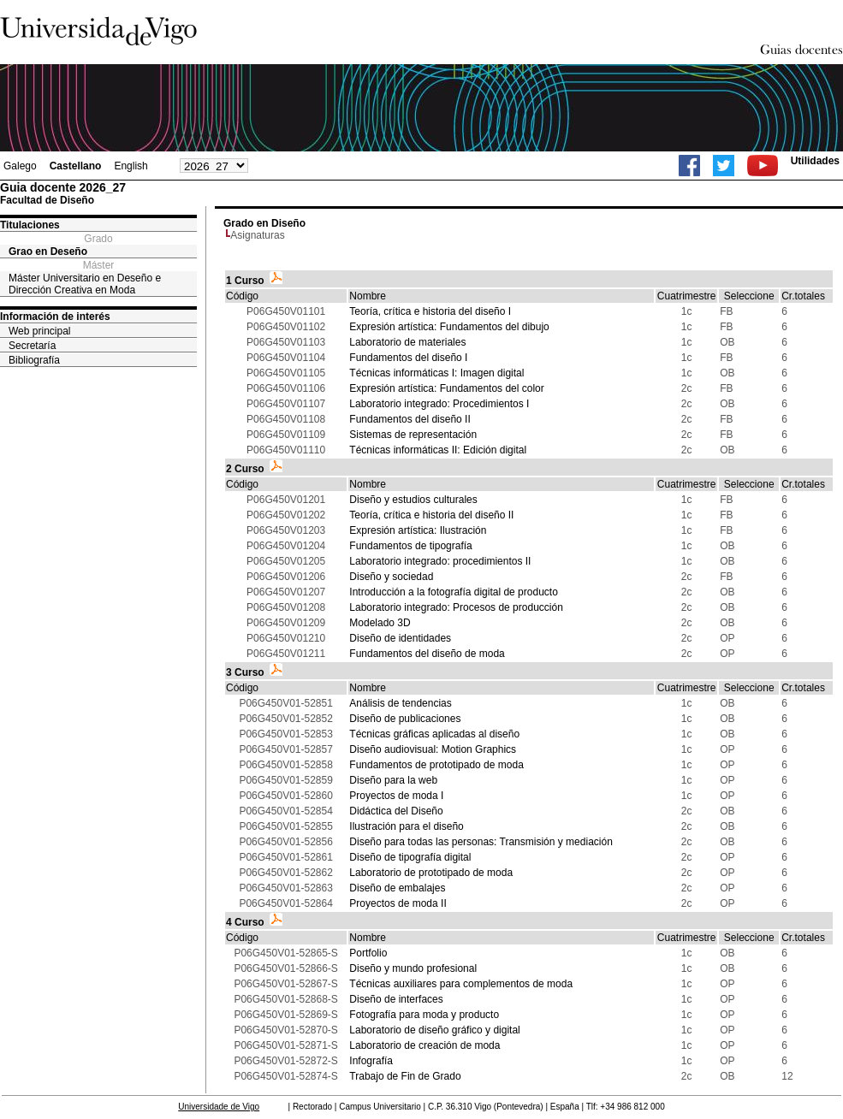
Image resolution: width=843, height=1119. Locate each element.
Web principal (39, 331)
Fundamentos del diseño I (408, 358)
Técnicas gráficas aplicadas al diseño (434, 734)
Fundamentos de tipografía (410, 546)
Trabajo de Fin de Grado (404, 1076)
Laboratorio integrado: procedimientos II (440, 561)
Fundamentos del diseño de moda (426, 654)
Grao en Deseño (48, 252)
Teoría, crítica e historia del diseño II (431, 515)
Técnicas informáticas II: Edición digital (437, 450)
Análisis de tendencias (400, 703)
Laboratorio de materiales (407, 342)
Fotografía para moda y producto (424, 1015)
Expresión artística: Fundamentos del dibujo (449, 327)
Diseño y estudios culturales (413, 500)
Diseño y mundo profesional (413, 968)
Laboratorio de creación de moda (424, 1045)
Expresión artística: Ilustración (417, 530)
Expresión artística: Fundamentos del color (446, 388)
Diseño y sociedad (391, 577)
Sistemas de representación (413, 435)
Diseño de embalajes (397, 888)
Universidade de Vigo (218, 1106)
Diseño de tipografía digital (410, 857)
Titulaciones (30, 225)
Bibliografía (34, 360)
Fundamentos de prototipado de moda (436, 765)
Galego (20, 166)
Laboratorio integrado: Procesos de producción (456, 607)
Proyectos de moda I (396, 796)
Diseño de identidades (400, 638)
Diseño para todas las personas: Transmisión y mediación (481, 842)
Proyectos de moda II (397, 903)
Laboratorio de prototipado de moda (431, 873)
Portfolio (368, 953)
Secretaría (32, 346)
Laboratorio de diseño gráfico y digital (434, 1030)
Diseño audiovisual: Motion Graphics (432, 749)
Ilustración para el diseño (406, 826)
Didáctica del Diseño (395, 811)
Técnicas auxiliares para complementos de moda (461, 984)
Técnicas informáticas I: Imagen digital (436, 373)
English (130, 166)
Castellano (76, 166)
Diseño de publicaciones (404, 719)
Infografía (371, 1061)
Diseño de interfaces (395, 999)
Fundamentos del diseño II (409, 419)
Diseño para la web (393, 780)
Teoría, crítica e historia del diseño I (430, 311)
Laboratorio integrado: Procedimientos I (439, 404)
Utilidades (815, 161)
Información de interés (55, 317)
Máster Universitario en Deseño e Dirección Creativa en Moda (85, 284)
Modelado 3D (379, 623)
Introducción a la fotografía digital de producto (453, 592)
